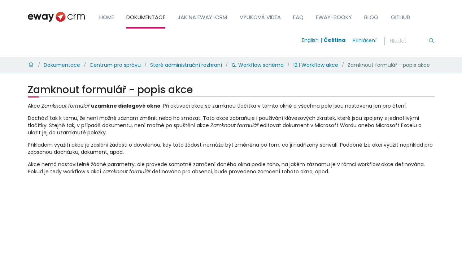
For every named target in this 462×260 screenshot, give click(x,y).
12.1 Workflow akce (315, 65)
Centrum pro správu (115, 65)
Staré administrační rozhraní (186, 65)
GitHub (400, 17)
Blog (371, 17)
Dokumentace (145, 17)
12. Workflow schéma (257, 65)
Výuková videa (260, 17)
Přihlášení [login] (364, 40)
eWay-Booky (334, 17)
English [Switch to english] (310, 40)
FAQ (298, 17)
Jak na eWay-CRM (202, 17)
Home (106, 17)
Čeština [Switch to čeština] (334, 40)
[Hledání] (409, 41)
